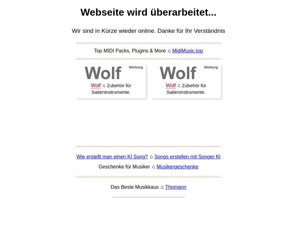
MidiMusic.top (187, 50)
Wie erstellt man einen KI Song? (112, 156)
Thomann (175, 187)
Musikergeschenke (177, 166)
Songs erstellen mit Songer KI (187, 156)
